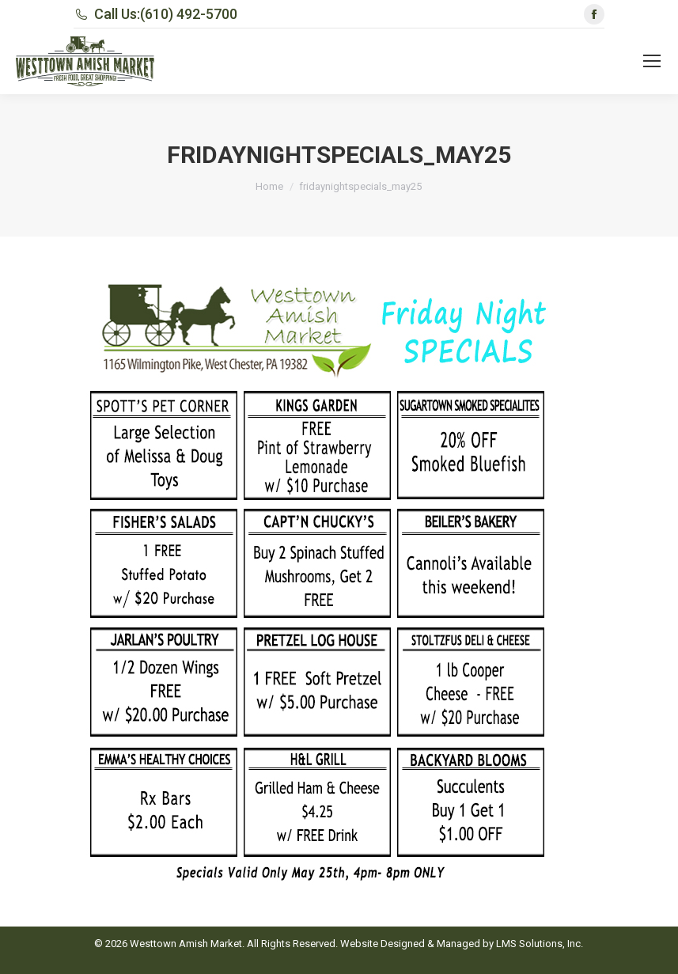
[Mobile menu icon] (652, 61)
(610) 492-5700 (188, 14)
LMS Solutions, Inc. (539, 943)
